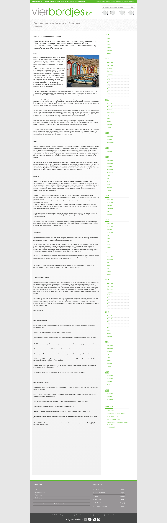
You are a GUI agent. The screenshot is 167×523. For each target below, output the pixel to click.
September (110, 71)
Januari (109, 53)
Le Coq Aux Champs (101, 506)
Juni (108, 38)
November (110, 65)
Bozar (96, 496)
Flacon (37, 489)
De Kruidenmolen (100, 492)
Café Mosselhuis (40, 498)
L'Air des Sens (99, 489)
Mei (108, 41)
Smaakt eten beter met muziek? (116, 413)
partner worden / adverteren (104, 1)
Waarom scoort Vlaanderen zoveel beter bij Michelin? (50, 504)
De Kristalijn (98, 503)
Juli (108, 77)
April (108, 44)
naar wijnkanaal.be (129, 1)
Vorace (37, 501)
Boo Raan (98, 499)
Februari (109, 50)
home (95, 1)
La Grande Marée (40, 492)
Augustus (110, 74)
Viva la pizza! (111, 427)
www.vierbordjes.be (73, 515)
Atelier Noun (38, 495)
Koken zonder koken (113, 416)
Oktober (109, 68)
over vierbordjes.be (118, 1)
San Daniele (110, 410)
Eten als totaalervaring (113, 419)
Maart (109, 47)
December (110, 62)
